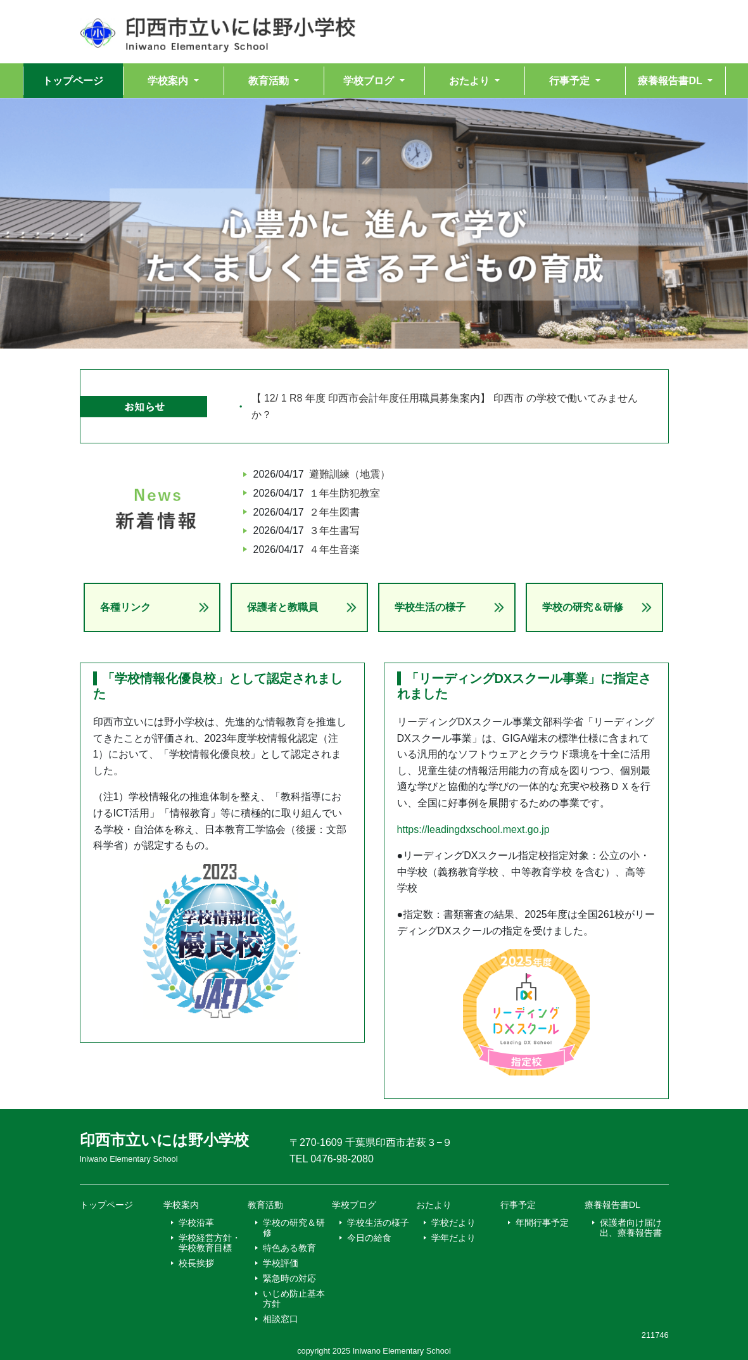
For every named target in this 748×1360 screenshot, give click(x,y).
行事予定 (518, 1205)
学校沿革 (196, 1222)
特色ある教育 (289, 1248)
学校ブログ (354, 1205)
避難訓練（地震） (349, 474)
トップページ (72, 80)
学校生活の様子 (430, 607)
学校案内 (181, 1205)
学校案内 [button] (169, 80)
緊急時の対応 (289, 1278)
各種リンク (125, 607)
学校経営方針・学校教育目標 (210, 1243)
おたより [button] (470, 80)
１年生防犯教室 (344, 493)
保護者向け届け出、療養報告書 (631, 1227)
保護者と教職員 (282, 607)
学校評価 (280, 1263)
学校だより (453, 1222)
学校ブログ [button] (369, 80)
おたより (434, 1205)
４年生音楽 (334, 549)
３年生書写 (334, 530)
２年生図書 (334, 512)
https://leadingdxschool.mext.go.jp (473, 829)
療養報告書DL (612, 1205)
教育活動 (265, 1205)
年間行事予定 (542, 1222)
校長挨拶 (196, 1263)
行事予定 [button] (570, 80)
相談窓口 (280, 1319)
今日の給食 (369, 1238)
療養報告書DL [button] (671, 80)
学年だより (453, 1238)
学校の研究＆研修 (582, 607)
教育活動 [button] (269, 80)
